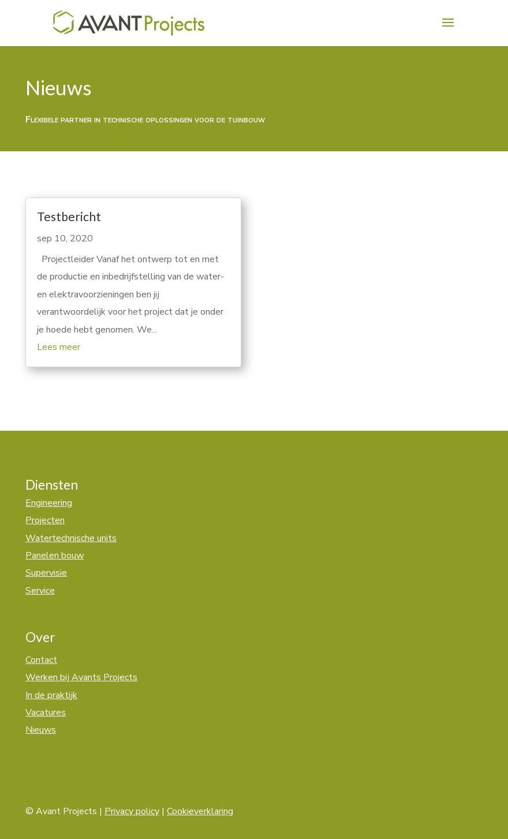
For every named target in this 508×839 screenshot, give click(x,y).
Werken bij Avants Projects (81, 677)
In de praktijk (51, 695)
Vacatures (45, 712)
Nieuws (40, 730)
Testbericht (69, 216)
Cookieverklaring (200, 811)
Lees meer (58, 347)
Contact (41, 660)
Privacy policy (131, 811)
